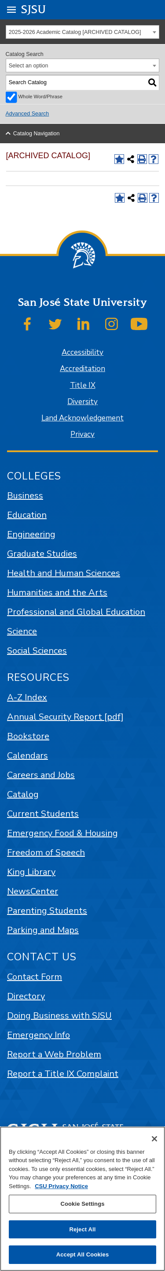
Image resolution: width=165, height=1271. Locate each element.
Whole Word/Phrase (40, 96)
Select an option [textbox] (28, 66)
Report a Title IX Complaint (62, 1074)
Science (22, 631)
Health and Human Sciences (63, 573)
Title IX (82, 385)
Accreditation (82, 369)
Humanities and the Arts (57, 592)
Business (25, 496)
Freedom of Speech (46, 852)
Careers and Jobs (41, 775)
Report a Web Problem (54, 1054)
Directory (26, 996)
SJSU (33, 9)
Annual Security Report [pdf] (65, 717)
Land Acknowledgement (82, 418)
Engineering (31, 534)
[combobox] (83, 32)
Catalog (23, 794)
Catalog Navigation (36, 133)
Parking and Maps (43, 930)
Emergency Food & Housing (62, 833)
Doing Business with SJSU (59, 1016)
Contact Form (34, 977)
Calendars (27, 756)
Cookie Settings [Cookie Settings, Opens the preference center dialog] (82, 1203)
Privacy (82, 434)
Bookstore (28, 736)
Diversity (82, 402)
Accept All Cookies (82, 1254)
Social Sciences (37, 651)
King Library (31, 872)
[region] (82, 1198)
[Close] (154, 1138)
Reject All (82, 1229)
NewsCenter (32, 891)
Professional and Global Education (76, 612)
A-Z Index (27, 697)
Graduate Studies (42, 554)
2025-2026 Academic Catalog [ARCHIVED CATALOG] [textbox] (75, 32)
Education (27, 515)
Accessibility (82, 352)
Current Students (43, 814)
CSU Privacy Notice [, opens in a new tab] (61, 1186)
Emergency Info (38, 1035)
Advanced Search (27, 114)
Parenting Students (47, 911)
